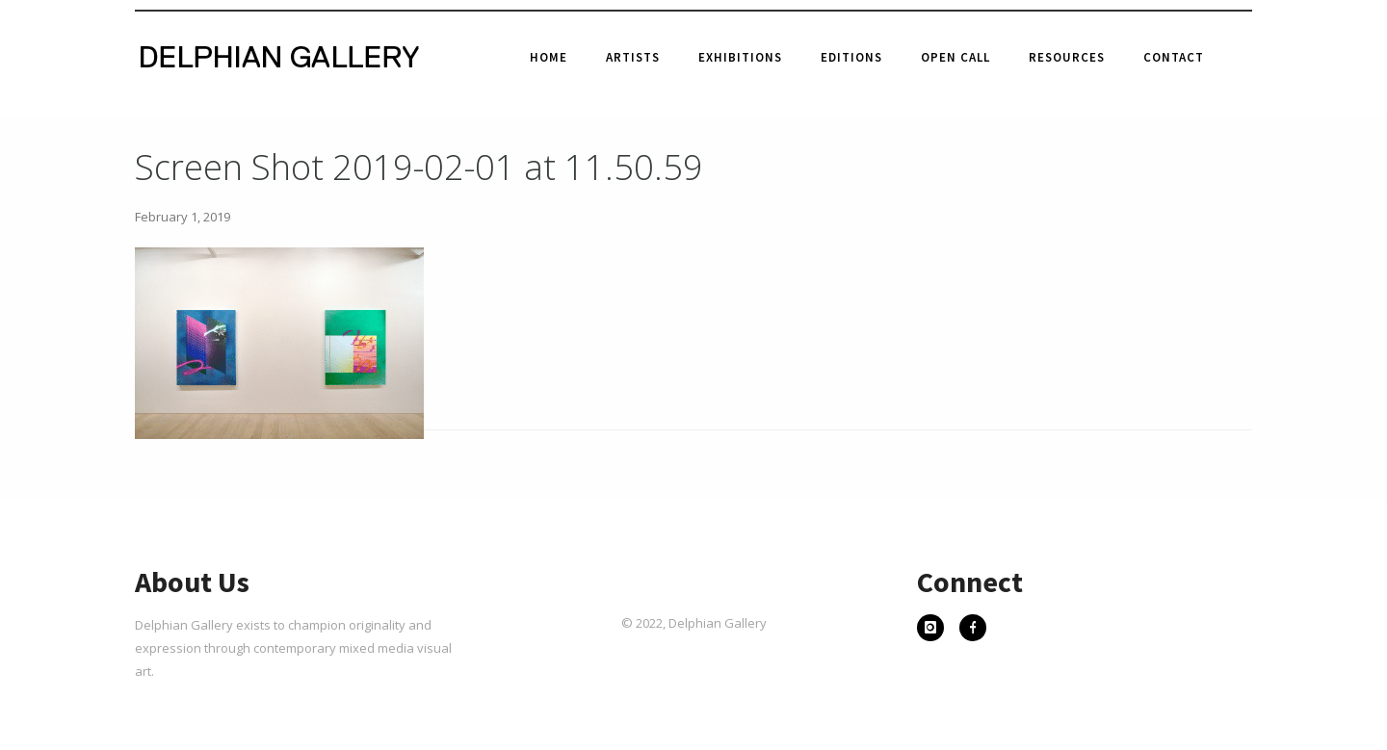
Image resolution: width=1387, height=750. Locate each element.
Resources (1067, 57)
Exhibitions (740, 57)
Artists (633, 57)
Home (548, 57)
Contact (1173, 57)
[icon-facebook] (972, 629)
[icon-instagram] (935, 629)
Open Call (955, 57)
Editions (851, 57)
